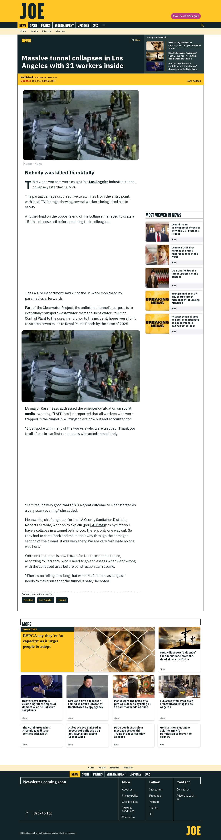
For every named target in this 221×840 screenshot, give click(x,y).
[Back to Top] (27, 813)
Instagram (155, 789)
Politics (46, 25)
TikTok (153, 807)
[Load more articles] (110, 758)
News (22, 25)
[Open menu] (103, 25)
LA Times (97, 525)
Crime (23, 31)
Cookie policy (130, 801)
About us (127, 789)
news (38, 164)
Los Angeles (98, 182)
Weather (60, 31)
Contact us (128, 817)
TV (43, 202)
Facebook (155, 795)
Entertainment (64, 25)
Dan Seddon (194, 80)
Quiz (95, 25)
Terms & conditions (128, 809)
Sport (33, 25)
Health (34, 31)
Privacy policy (130, 795)
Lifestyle (83, 25)
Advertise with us (185, 797)
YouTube (154, 801)
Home (27, 164)
